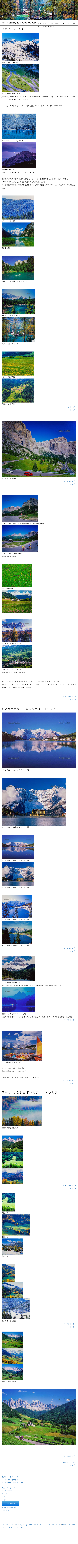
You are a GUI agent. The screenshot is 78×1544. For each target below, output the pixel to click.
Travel (73, 1525)
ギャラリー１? (45, 1525)
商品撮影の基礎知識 (9, 1507)
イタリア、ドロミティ (10, 1477)
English (5, 1500)
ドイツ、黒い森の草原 (10, 1480)
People (4, 1494)
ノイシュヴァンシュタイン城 (12, 1483)
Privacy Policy (21, 1525)
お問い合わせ (33, 1525)
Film (3, 1497)
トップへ (73, 410)
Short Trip (66, 1525)
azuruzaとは (6, 1510)
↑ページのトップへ (8, 1525)
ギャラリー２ (56, 1525)
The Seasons (7, 1491)
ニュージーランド (8, 1488)
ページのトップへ (69, 407)
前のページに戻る (69, 1462)
